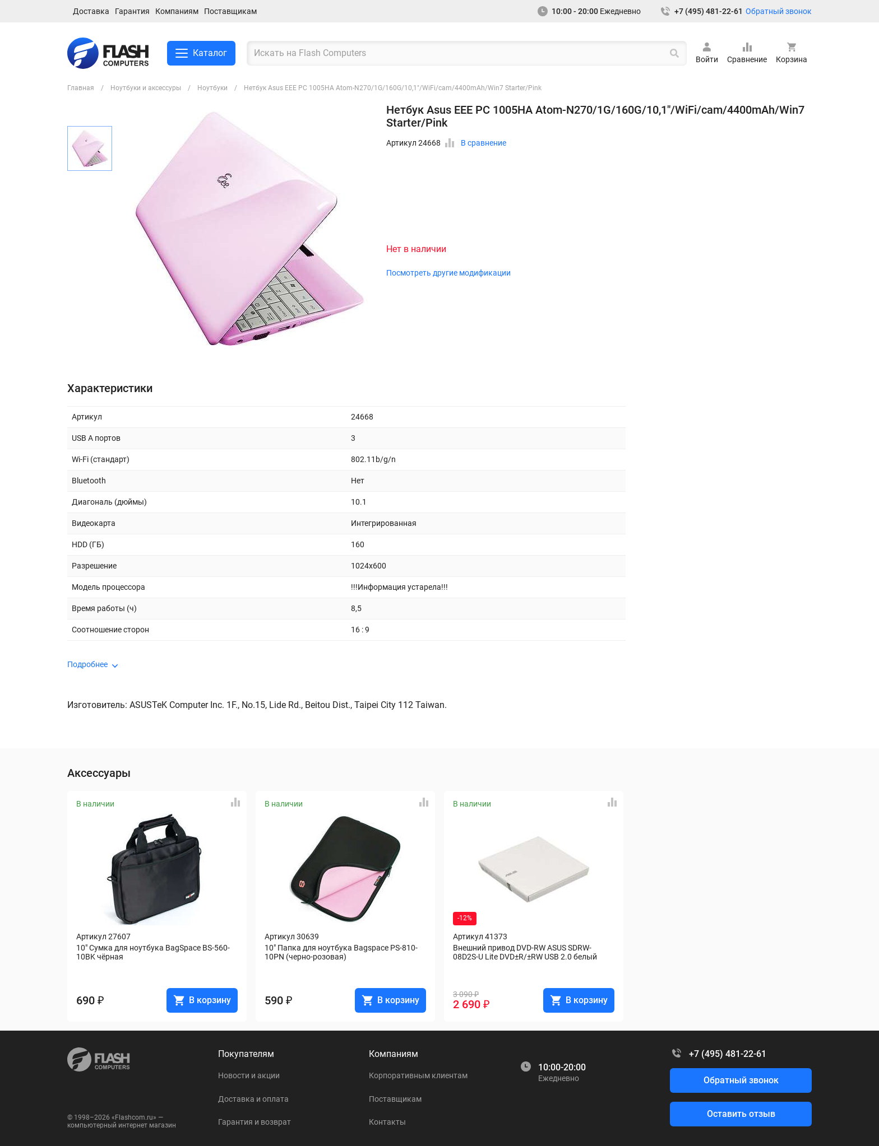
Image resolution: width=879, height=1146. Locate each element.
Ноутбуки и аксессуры (145, 88)
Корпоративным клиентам (418, 1075)
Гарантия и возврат (254, 1121)
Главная (80, 88)
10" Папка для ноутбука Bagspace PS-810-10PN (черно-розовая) (341, 952)
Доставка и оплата (253, 1098)
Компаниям (176, 11)
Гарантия (132, 11)
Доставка (91, 11)
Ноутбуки (212, 88)
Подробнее (87, 664)
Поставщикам (230, 11)
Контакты (387, 1121)
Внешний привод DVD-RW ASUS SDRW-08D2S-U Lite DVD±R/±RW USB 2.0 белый (525, 952)
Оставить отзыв (741, 1113)
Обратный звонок (779, 11)
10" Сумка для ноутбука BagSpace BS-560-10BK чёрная (153, 952)
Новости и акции (249, 1075)
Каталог (201, 53)
